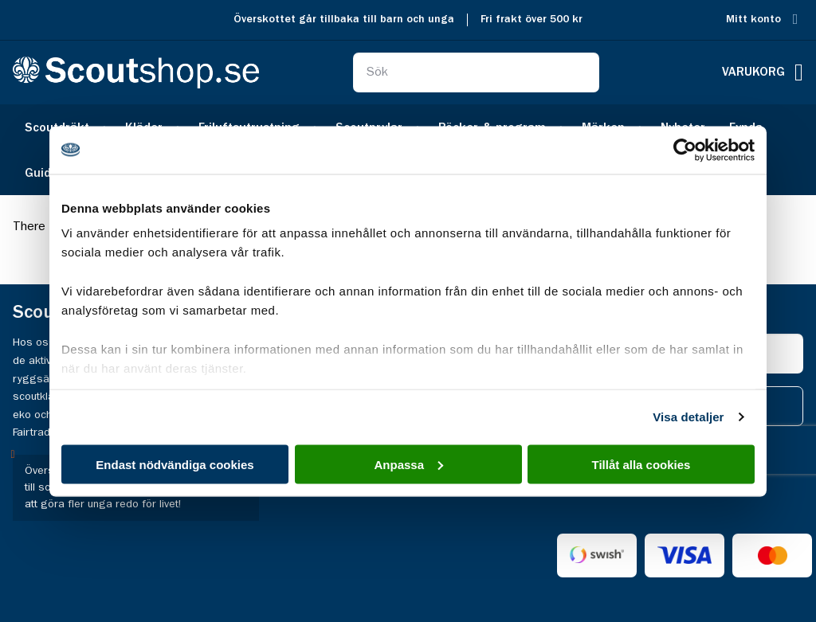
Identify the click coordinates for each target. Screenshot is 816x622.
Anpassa (408, 464)
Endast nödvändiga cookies (174, 464)
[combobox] (476, 72)
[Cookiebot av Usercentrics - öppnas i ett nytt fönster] (685, 150)
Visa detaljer (688, 417)
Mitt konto (753, 19)
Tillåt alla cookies (641, 464)
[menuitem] (44, 172)
